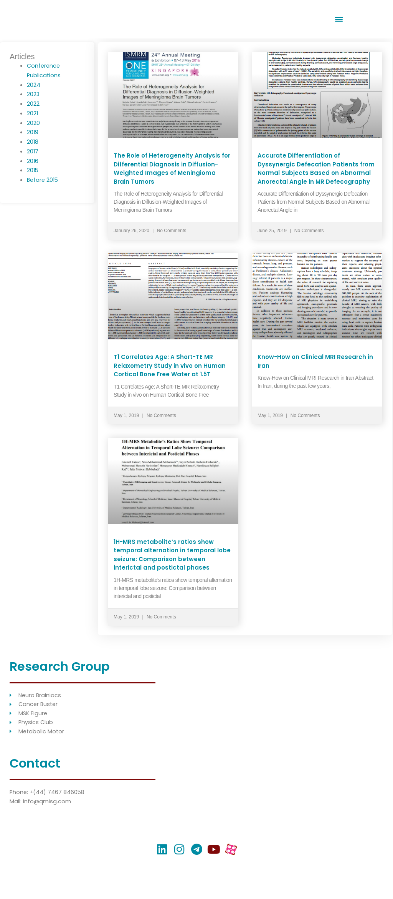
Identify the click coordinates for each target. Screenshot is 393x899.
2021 (32, 113)
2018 (33, 142)
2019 (33, 132)
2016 (33, 161)
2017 (33, 151)
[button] (339, 19)
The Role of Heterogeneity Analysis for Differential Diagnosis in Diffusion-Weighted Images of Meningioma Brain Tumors (172, 168)
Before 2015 (43, 180)
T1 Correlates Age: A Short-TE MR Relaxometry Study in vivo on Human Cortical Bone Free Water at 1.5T (170, 365)
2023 (33, 94)
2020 (33, 123)
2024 (33, 85)
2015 (33, 170)
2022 (33, 104)
